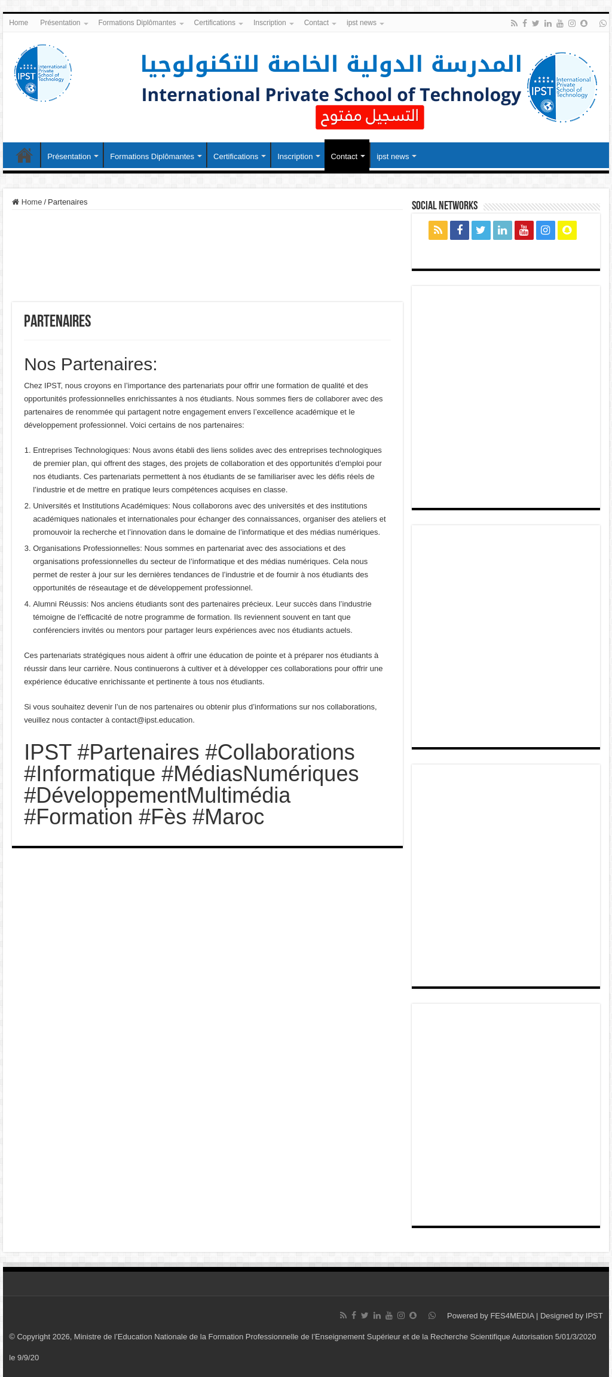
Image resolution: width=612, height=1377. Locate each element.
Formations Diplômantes (137, 23)
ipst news (362, 23)
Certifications (214, 23)
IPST (594, 1315)
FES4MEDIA (512, 1315)
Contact (316, 23)
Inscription (269, 23)
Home (18, 23)
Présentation (60, 23)
